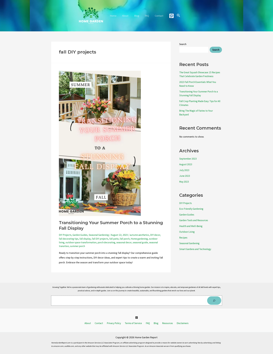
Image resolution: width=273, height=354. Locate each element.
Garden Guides (81, 234)
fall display (93, 238)
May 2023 (184, 181)
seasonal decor (136, 242)
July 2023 (184, 170)
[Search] (214, 300)
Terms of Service (134, 323)
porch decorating (118, 242)
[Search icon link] (177, 15)
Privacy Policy (115, 323)
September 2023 (188, 158)
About (126, 15)
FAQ (146, 15)
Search (182, 44)
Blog (136, 15)
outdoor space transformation (91, 242)
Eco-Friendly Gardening (191, 208)
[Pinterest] (170, 15)
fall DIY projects (108, 238)
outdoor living (66, 242)
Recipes (183, 237)
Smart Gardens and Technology (196, 249)
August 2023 (185, 164)
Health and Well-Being (191, 226)
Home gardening (148, 238)
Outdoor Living (187, 231)
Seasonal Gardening (100, 234)
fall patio (122, 238)
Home (114, 15)
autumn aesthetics (142, 234)
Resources (165, 323)
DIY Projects (65, 234)
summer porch (88, 246)
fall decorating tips (76, 238)
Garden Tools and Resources (194, 220)
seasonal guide (153, 242)
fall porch (133, 238)
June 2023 (184, 175)
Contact (158, 15)
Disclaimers (179, 323)
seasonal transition (69, 246)
